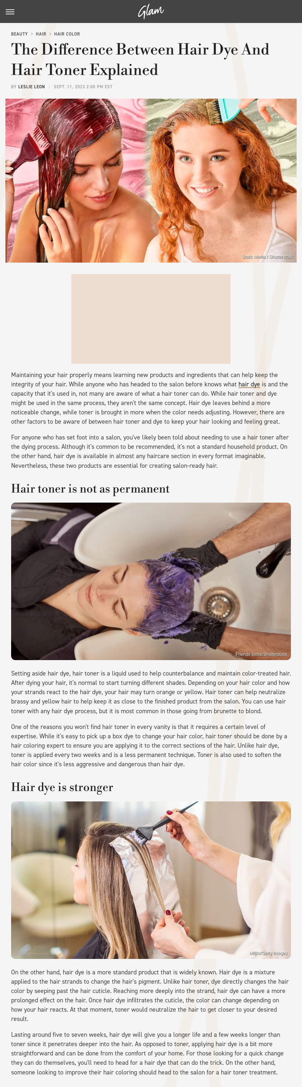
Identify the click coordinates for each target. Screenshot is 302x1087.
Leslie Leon (31, 87)
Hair (41, 34)
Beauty (19, 34)
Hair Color (67, 34)
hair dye (249, 384)
